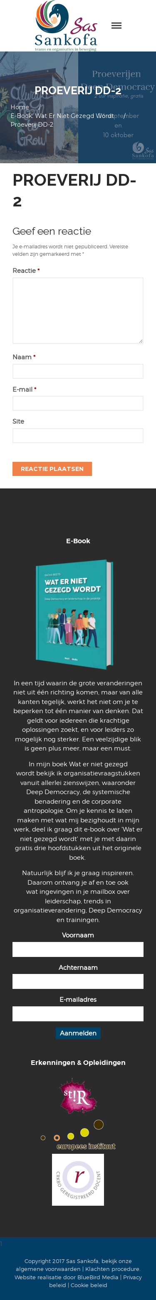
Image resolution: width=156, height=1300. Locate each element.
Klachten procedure (112, 1269)
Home (19, 107)
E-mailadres (78, 999)
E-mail (24, 389)
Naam (23, 357)
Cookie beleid (89, 1285)
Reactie (26, 271)
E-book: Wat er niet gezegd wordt (62, 116)
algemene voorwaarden (48, 1269)
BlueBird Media (98, 1277)
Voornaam (78, 935)
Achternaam (78, 967)
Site (18, 421)
